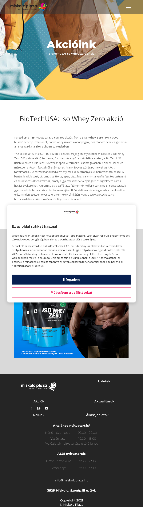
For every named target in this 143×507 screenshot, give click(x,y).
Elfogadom (71, 279)
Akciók (39, 401)
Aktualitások (104, 401)
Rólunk (38, 415)
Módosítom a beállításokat (71, 292)
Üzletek (104, 381)
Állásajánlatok (97, 415)
